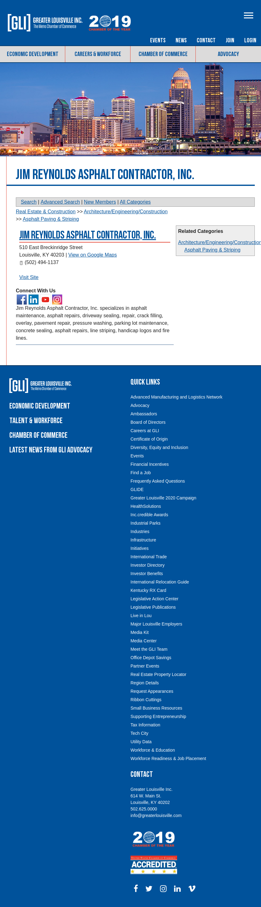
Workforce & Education (152, 750)
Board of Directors (148, 422)
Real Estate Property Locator (158, 674)
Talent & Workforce (35, 421)
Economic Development (32, 54)
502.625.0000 (143, 808)
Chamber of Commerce (163, 54)
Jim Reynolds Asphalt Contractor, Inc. (87, 235)
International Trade (148, 556)
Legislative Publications (153, 607)
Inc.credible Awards (149, 514)
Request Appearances (151, 691)
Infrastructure (143, 539)
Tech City (139, 733)
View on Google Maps (92, 254)
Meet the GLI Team (148, 649)
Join (230, 40)
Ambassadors (143, 413)
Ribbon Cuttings (146, 699)
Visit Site (29, 277)
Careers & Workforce (98, 54)
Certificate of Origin (149, 439)
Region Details (144, 682)
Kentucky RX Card (148, 590)
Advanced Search (60, 202)
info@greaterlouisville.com (155, 815)
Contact (206, 40)
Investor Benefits (146, 573)
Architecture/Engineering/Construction (125, 211)
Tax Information (145, 724)
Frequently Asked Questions (157, 481)
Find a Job (140, 472)
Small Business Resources (156, 708)
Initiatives (139, 548)
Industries (139, 531)
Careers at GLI (144, 430)
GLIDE (137, 489)
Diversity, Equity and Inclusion (159, 447)
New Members (100, 202)
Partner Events (144, 666)
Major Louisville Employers (156, 623)
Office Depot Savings (150, 657)
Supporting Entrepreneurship (158, 716)
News (181, 40)
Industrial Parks (145, 523)
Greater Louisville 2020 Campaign (163, 497)
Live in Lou (141, 615)
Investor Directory (147, 565)
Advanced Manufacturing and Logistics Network (176, 396)
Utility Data (141, 741)
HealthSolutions (145, 506)
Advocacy (228, 54)
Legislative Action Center (154, 598)
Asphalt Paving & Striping (212, 250)
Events (158, 40)
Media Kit (139, 632)
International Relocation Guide (159, 581)
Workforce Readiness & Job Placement (168, 758)
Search (29, 202)
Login (250, 40)
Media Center (143, 640)
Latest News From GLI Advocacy (50, 450)
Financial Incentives (149, 464)
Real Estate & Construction (46, 211)
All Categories (135, 202)
